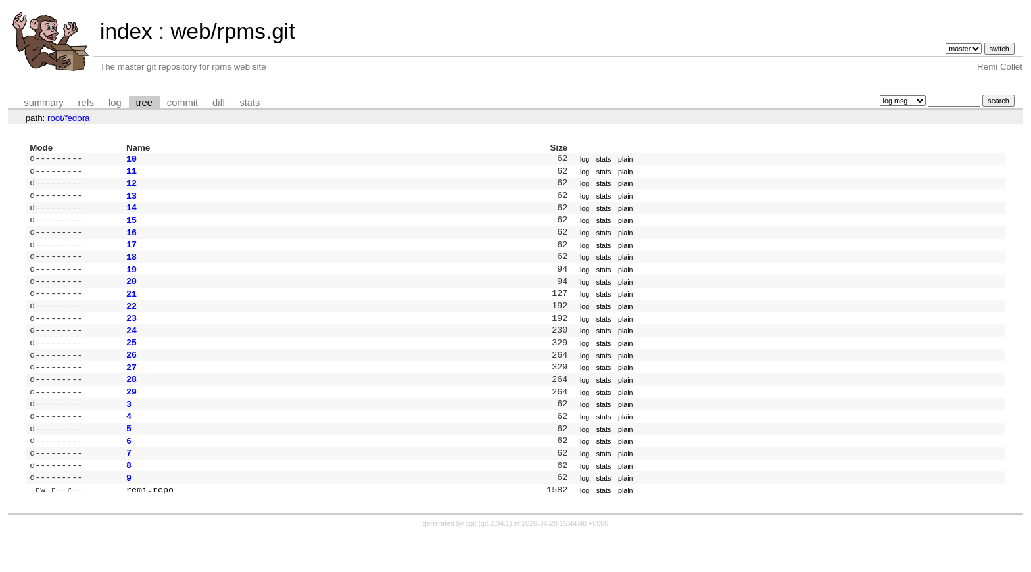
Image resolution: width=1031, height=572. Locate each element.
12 (131, 187)
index (126, 31)
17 (131, 254)
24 (131, 350)
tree (144, 102)
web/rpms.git (232, 31)
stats (249, 102)
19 (131, 282)
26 (131, 377)
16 (131, 241)
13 (131, 200)
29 (131, 417)
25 (131, 363)
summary (43, 102)
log (115, 102)
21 (131, 309)
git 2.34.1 (495, 560)
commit (182, 102)
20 (131, 295)
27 (131, 390)
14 (131, 214)
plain (625, 160)
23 (131, 336)
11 (131, 173)
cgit (472, 560)
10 (131, 160)
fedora (77, 118)
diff (218, 102)
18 (131, 268)
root (54, 118)
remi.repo (150, 526)
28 (131, 404)
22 (131, 323)
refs (86, 102)
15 (131, 227)
